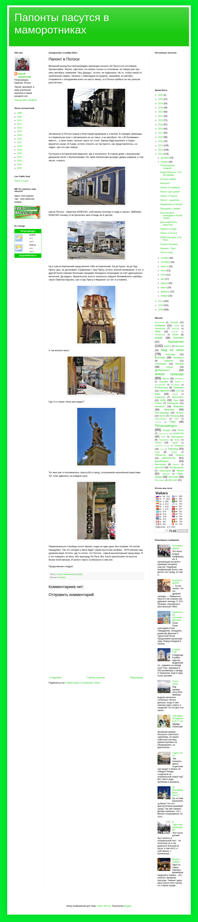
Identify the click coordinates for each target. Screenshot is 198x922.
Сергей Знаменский (24, 75)
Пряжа (177, 440)
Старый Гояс (176, 650)
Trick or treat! (166, 252)
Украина (179, 455)
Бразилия (176, 341)
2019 (19, 150)
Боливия (62, 577)
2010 (19, 117)
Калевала (175, 385)
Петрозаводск (28, 231)
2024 (19, 164)
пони (163, 437)
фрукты (176, 464)
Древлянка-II (162, 370)
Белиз (175, 334)
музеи (162, 416)
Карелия (164, 390)
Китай (175, 394)
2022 (19, 157)
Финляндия (160, 464)
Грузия (169, 367)
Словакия (179, 445)
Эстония (173, 476)
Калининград (161, 387)
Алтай (176, 326)
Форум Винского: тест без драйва (171, 173)
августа (165, 266)
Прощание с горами (170, 208)
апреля (164, 283)
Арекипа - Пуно (168, 248)
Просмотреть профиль (25, 100)
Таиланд (173, 448)
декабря (165, 157)
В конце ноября (168, 179)
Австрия (174, 322)
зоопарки (163, 381)
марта (164, 287)
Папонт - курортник (169, 200)
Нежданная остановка (171, 204)
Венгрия (179, 346)
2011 (19, 120)
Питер (180, 430)
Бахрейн (174, 332)
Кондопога (160, 397)
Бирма (159, 337)
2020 (161, 120)
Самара (174, 443)
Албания (160, 325)
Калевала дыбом (177, 581)
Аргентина (160, 328)
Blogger (127, 906)
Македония (172, 403)
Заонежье (179, 378)
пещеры (167, 430)
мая (163, 279)
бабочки (175, 328)
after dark (172, 480)
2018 (19, 146)
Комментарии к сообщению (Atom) (83, 683)
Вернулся (165, 183)
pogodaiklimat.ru (28, 255)
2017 (19, 142)
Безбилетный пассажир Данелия (177, 616)
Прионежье (164, 440)
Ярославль (160, 480)
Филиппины (162, 461)
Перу (173, 421)
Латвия (158, 403)
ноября (164, 162)
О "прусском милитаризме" (177, 826)
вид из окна (172, 350)
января (164, 295)
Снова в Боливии (168, 244)
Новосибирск (160, 419)
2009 (19, 113)
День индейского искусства (168, 223)
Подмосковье (163, 434)
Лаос (176, 400)
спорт (161, 449)
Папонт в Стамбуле (170, 187)
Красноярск (178, 397)
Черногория (165, 470)
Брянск (167, 346)
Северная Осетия (162, 446)
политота (178, 433)
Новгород (174, 416)
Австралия (159, 322)
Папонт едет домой (170, 191)
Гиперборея (161, 364)
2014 (19, 131)
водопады (171, 354)
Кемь (178, 391)
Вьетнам (160, 357)
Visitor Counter (21, 181)
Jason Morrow (104, 906)
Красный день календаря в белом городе (171, 215)
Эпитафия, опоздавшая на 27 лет (177, 718)
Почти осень (175, 682)
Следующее (56, 677)
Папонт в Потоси (168, 233)
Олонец (158, 422)
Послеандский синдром (167, 166)
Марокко (178, 406)
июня (163, 274)
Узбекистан (160, 455)
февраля (165, 291)
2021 (19, 153)
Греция (179, 363)
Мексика (169, 409)
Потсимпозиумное (177, 547)
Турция (174, 452)
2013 (19, 128)
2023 (19, 160)
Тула (157, 452)
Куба (163, 400)
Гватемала (178, 357)
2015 (19, 135)
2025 (19, 168)
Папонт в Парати (168, 196)
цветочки (159, 467)
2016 (19, 139)
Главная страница (96, 677)
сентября (166, 262)
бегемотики (160, 335)
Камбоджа (178, 387)
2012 (19, 124)
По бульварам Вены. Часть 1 (177, 791)
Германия (169, 360)
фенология (168, 457)
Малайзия (160, 406)
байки (158, 331)
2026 (161, 95)
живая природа (169, 374)
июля (163, 270)
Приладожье (177, 436)
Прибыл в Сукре (168, 229)
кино (157, 393)
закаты (165, 378)
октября (165, 258)
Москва (180, 412)
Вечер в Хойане (176, 860)
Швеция (166, 474)
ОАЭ (176, 419)
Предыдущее (136, 677)
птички (158, 442)
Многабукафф (162, 412)
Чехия (180, 470)
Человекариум (176, 467)
